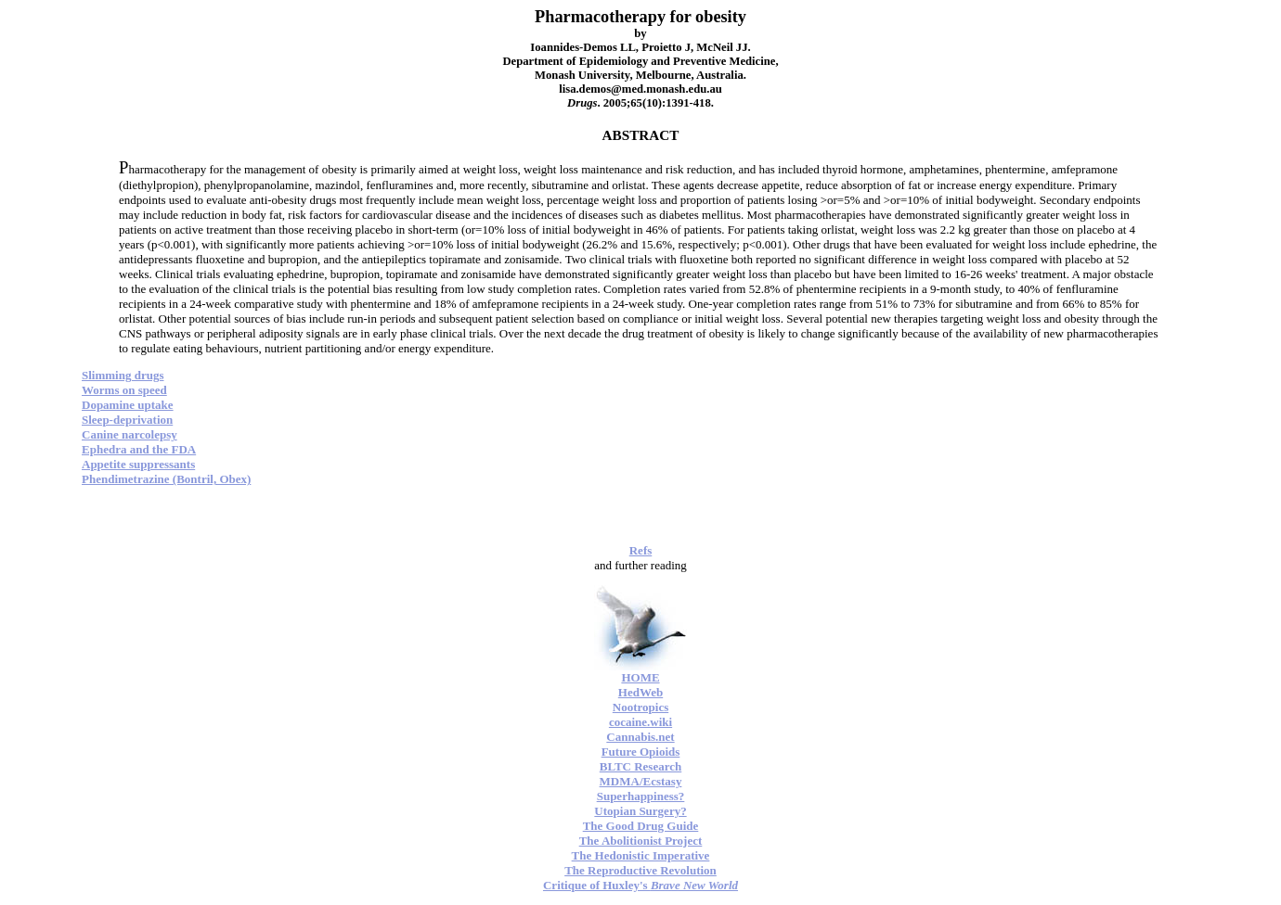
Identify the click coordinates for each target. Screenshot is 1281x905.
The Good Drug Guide (641, 826)
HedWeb (640, 692)
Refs (641, 550)
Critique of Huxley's (640, 885)
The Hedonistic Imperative (641, 855)
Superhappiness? (641, 796)
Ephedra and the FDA (139, 449)
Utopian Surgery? (640, 811)
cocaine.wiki (640, 722)
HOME (640, 677)
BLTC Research (640, 766)
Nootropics (640, 707)
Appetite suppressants (138, 464)
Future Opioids (641, 751)
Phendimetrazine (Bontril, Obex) (166, 479)
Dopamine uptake (128, 405)
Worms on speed (124, 390)
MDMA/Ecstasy (641, 781)
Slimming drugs (123, 375)
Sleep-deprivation (127, 420)
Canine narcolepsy (129, 434)
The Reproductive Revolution (640, 870)
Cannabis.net (640, 737)
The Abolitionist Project (641, 841)
